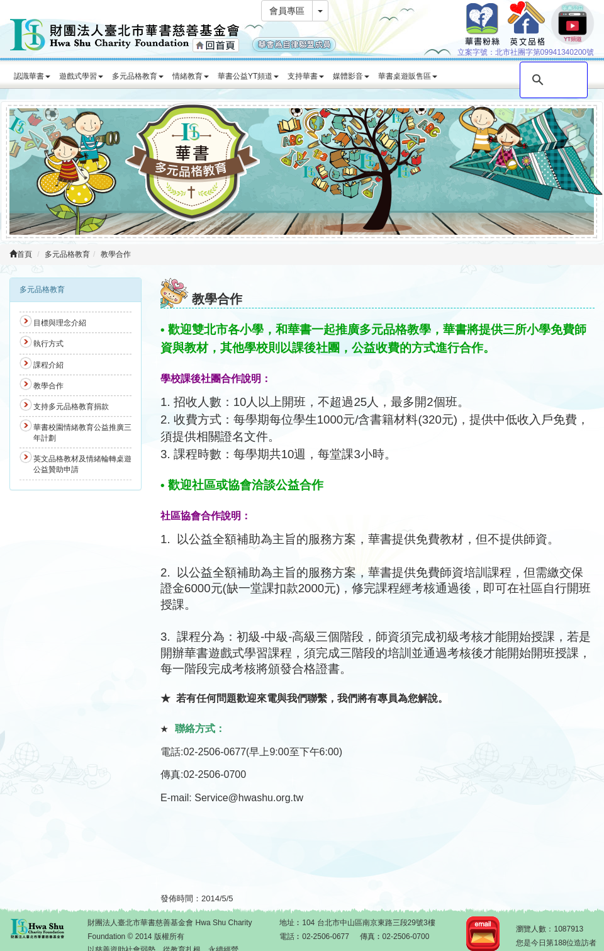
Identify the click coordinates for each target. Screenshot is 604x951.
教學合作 (116, 254)
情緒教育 (190, 76)
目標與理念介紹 (59, 322)
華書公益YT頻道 (248, 76)
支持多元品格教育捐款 (71, 406)
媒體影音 (351, 76)
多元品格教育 (138, 76)
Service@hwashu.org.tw (248, 797)
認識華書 (32, 76)
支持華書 (306, 76)
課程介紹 (48, 365)
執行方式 (48, 343)
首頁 (20, 254)
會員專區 (287, 11)
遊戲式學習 (81, 76)
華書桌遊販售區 (407, 76)
